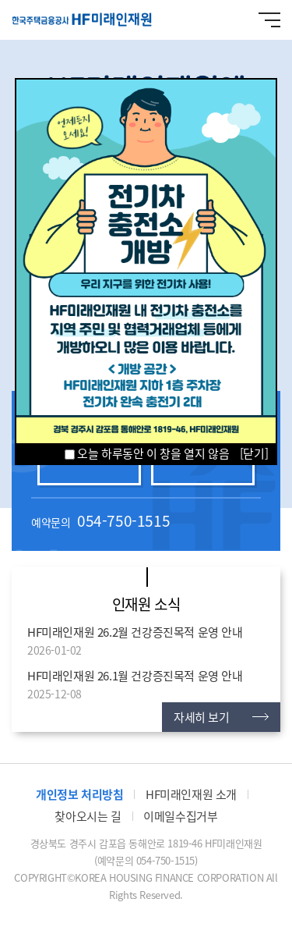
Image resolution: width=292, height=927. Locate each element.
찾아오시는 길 (88, 816)
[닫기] (254, 453)
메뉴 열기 (269, 20)
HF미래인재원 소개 (191, 794)
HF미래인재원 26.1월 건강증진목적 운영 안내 (135, 675)
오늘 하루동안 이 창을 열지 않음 (147, 453)
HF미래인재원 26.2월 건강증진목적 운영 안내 (135, 632)
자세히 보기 (202, 717)
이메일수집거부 (180, 816)
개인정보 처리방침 (79, 794)
